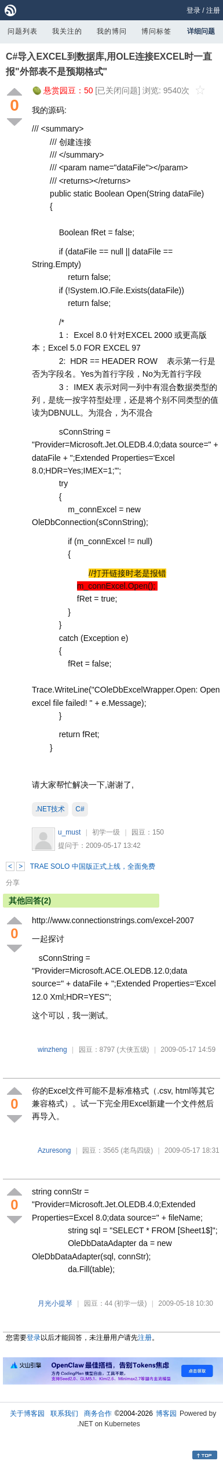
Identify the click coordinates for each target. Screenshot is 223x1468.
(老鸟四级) (136, 1150)
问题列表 (23, 31)
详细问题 (201, 31)
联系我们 (64, 1413)
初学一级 (106, 832)
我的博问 (112, 31)
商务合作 (98, 1413)
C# (79, 809)
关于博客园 (27, 1413)
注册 (213, 10)
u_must (69, 832)
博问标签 (156, 31)
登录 (193, 10)
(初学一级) (130, 1303)
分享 (13, 883)
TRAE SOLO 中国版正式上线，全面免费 (92, 866)
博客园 (166, 1413)
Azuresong (54, 1150)
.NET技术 (50, 809)
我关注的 (67, 31)
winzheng (52, 1050)
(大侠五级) (133, 1050)
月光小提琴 (55, 1303)
